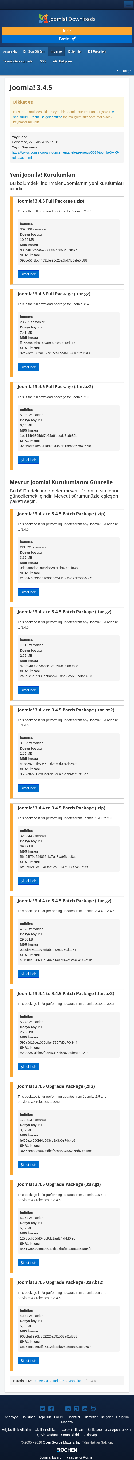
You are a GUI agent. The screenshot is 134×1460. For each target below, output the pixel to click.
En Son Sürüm (33, 51)
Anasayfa (10, 51)
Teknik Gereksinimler (18, 61)
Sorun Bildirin (70, 1435)
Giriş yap (90, 1435)
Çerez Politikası (73, 1430)
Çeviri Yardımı (47, 1435)
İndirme (56, 51)
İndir (67, 31)
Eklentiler (75, 51)
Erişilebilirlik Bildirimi (17, 1430)
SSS (43, 61)
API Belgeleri (62, 61)
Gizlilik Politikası (46, 1430)
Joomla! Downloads (67, 18)
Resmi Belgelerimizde (46, 117)
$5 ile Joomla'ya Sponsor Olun (110, 1430)
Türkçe (124, 71)
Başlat (67, 39)
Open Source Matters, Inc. (62, 1442)
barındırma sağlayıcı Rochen (67, 1457)
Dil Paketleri (97, 51)
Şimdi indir (28, 274)
